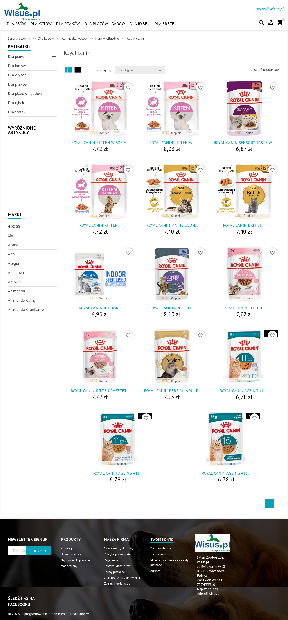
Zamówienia (158, 554)
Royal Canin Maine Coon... (172, 225)
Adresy (155, 571)
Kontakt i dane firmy (117, 566)
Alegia (13, 263)
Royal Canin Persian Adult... (172, 390)
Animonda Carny (22, 300)
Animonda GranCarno (26, 309)
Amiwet (14, 281)
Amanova (16, 272)
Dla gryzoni (17, 75)
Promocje (67, 548)
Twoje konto (161, 539)
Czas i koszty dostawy (118, 548)
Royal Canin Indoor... (100, 307)
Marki (14, 215)
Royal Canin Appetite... (171, 307)
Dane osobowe (160, 548)
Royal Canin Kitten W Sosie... (99, 142)
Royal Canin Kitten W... (172, 142)
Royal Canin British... (244, 225)
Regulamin (111, 560)
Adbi (12, 254)
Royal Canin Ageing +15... (226, 473)
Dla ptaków (68, 23)
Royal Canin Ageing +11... (244, 390)
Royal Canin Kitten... (99, 225)
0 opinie (104, 133)
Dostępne (141, 70)
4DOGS (14, 226)
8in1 (11, 235)
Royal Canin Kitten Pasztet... (100, 390)
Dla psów (16, 23)
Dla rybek (140, 23)
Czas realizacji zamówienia (122, 578)
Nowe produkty (71, 554)
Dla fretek (165, 23)
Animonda (16, 291)
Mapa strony (69, 566)
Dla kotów (41, 23)
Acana (13, 244)
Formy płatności (114, 572)
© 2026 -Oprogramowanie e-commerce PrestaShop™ (48, 613)
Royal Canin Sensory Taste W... (244, 142)
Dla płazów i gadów (104, 23)
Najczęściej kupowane (75, 560)
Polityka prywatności (117, 554)
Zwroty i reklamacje (117, 583)
